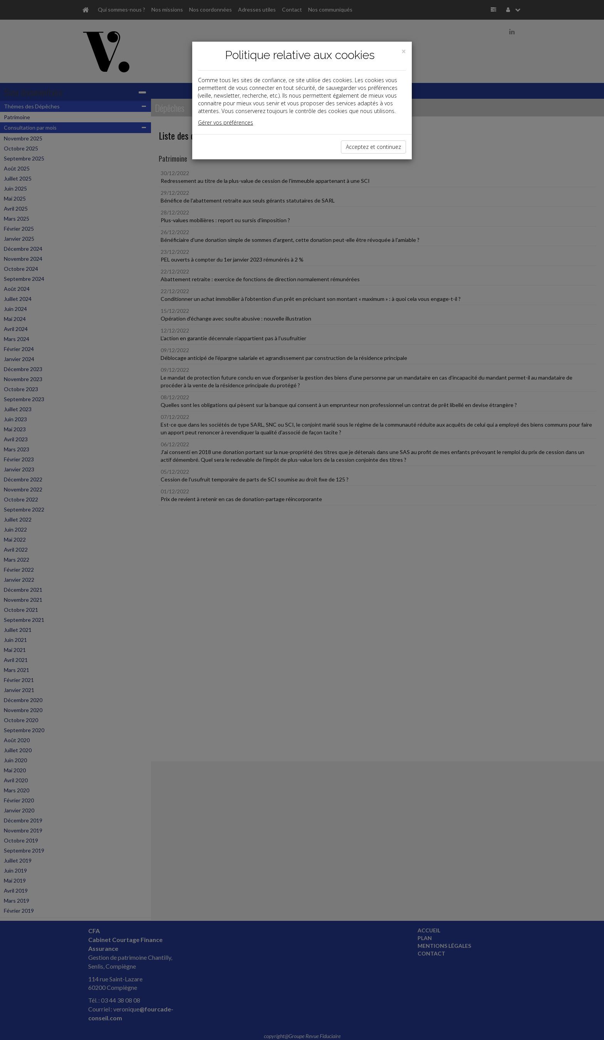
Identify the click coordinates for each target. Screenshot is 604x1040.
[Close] (403, 51)
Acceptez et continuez (373, 146)
